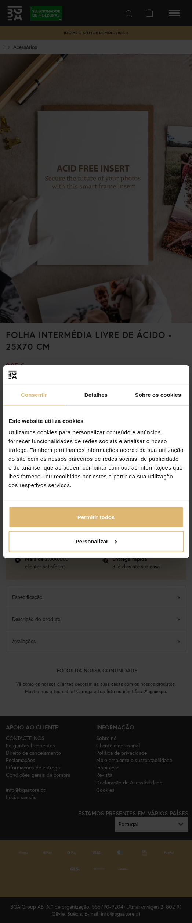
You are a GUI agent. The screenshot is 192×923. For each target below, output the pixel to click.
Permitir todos (96, 517)
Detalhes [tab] (96, 394)
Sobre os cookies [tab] (158, 394)
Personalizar (96, 541)
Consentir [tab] (34, 394)
